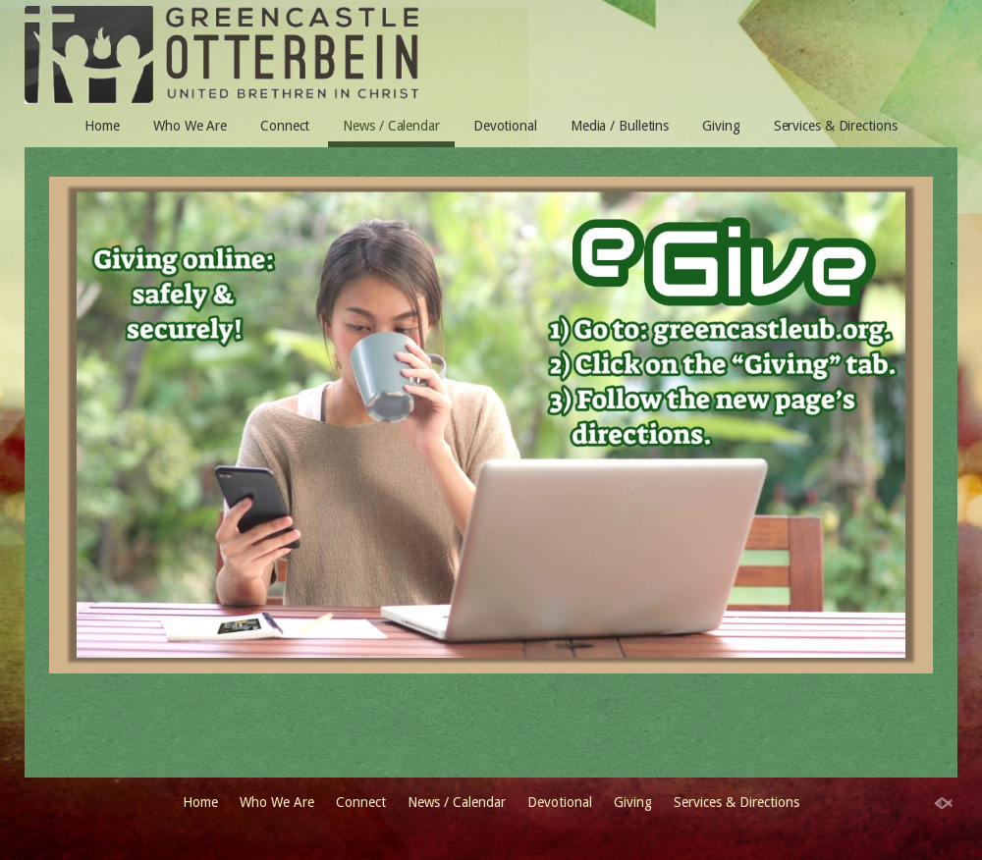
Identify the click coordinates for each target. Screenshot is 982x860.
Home (102, 126)
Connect (284, 126)
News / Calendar (391, 126)
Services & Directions (836, 126)
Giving (720, 126)
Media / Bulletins (620, 126)
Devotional (505, 126)
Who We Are (190, 126)
